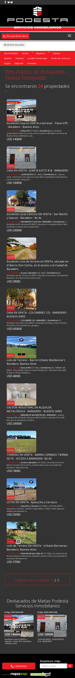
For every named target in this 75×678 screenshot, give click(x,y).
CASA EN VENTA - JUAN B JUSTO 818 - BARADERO (37, 170)
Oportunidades (11, 53)
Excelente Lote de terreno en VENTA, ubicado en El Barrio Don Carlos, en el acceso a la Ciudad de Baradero (37, 265)
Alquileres (40, 53)
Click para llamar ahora (15, 36)
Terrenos (19, 58)
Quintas (7, 58)
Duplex (7, 63)
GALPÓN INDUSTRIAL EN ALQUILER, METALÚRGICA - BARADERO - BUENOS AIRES (34, 409)
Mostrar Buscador (14, 44)
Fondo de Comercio (60, 58)
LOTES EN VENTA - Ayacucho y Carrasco (32, 502)
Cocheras (31, 63)
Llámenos (19, 666)
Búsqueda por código (50, 661)
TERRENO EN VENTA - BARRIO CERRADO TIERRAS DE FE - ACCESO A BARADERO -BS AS (37, 456)
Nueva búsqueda (25, 77)
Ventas (25, 53)
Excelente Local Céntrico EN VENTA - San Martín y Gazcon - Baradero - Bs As (37, 216)
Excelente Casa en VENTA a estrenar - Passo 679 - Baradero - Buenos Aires (37, 125)
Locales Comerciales (37, 58)
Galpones (18, 63)
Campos (57, 53)
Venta (10, 118)
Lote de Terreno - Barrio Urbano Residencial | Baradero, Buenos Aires (36, 362)
